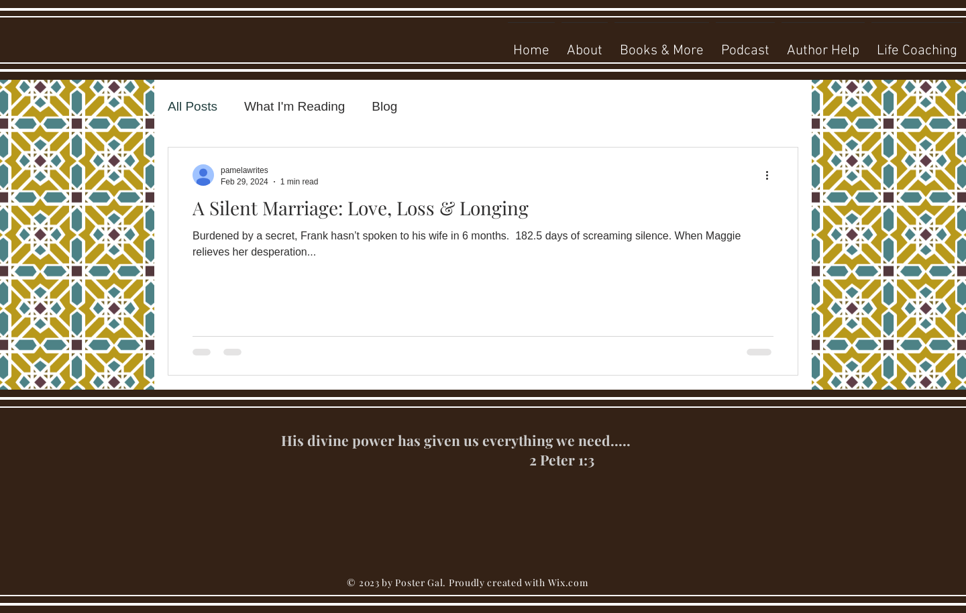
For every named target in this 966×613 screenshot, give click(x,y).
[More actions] (771, 175)
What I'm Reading (294, 106)
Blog (384, 106)
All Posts (192, 106)
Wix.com (568, 582)
